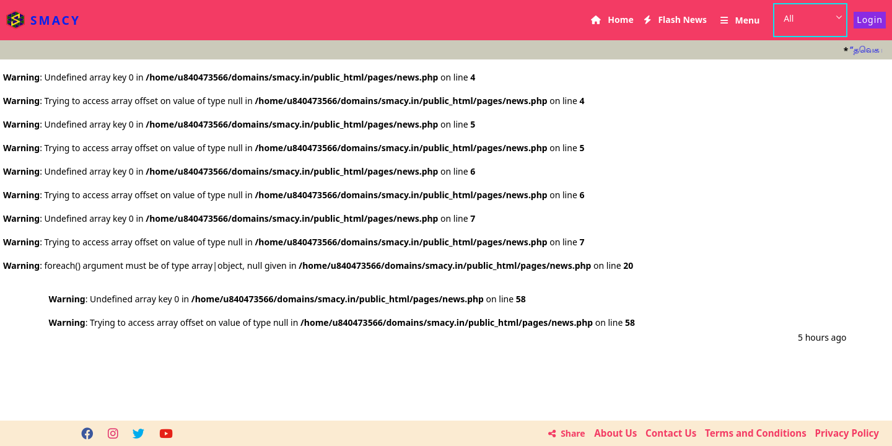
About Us (615, 433)
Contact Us (670, 433)
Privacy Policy (847, 433)
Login (870, 19)
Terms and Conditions (756, 433)
